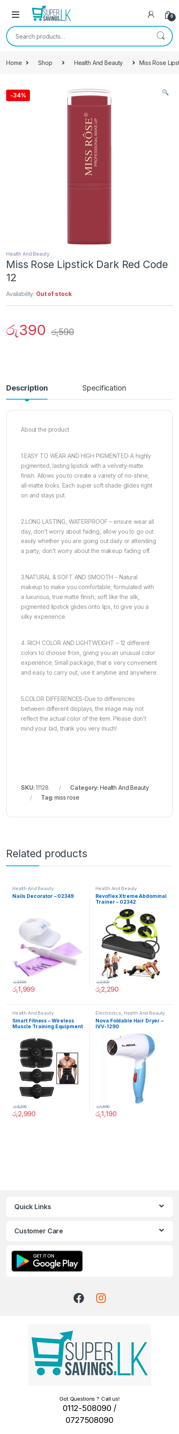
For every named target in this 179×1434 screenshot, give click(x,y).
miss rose (66, 797)
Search (160, 36)
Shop (45, 62)
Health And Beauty (98, 62)
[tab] (27, 391)
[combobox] (78, 36)
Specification (104, 388)
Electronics (108, 1013)
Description (27, 388)
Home (14, 62)
